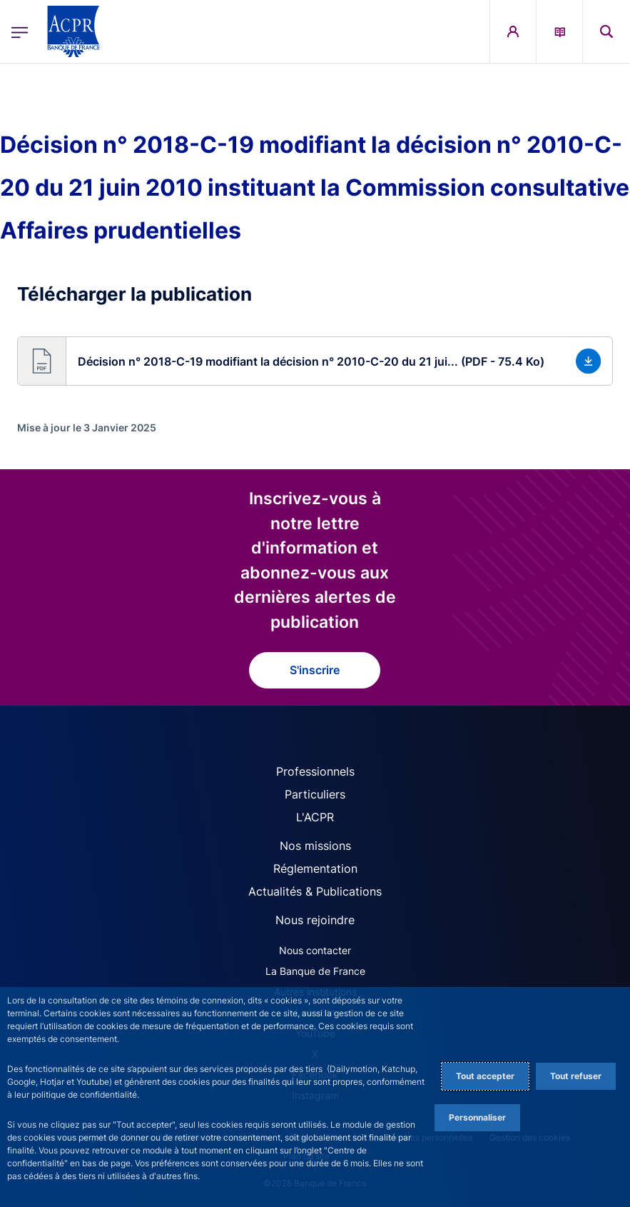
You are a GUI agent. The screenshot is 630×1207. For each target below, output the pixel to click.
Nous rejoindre (315, 920)
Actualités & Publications (315, 891)
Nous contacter (315, 950)
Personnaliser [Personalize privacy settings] (477, 1117)
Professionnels (315, 771)
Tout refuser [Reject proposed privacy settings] (575, 1076)
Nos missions (315, 845)
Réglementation (315, 868)
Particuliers (315, 794)
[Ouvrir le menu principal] (19, 31)
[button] (315, 361)
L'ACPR (315, 817)
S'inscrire (315, 670)
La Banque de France (315, 971)
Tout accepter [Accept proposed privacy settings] (485, 1076)
